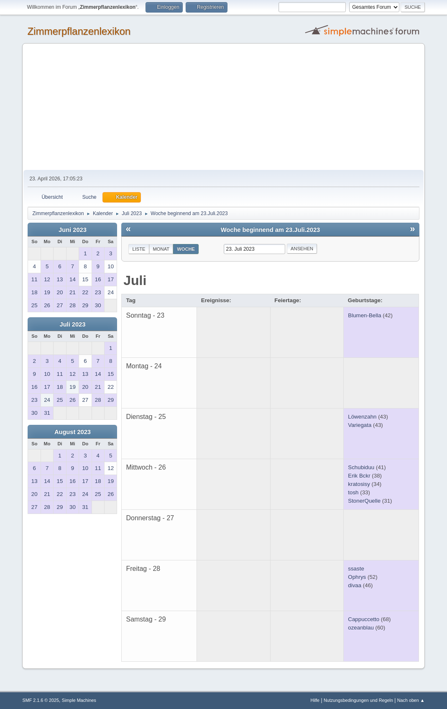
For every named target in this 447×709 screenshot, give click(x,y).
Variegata (359, 425)
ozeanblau (361, 627)
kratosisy (359, 484)
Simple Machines (79, 700)
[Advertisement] (224, 107)
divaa (354, 585)
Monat (161, 249)
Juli (134, 280)
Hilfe (315, 700)
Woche (186, 249)
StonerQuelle (364, 501)
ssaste (356, 568)
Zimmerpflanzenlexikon (78, 31)
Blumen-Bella (364, 315)
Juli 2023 (72, 324)
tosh (353, 492)
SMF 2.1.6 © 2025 (40, 700)
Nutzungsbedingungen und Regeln (358, 700)
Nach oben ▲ (411, 700)
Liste (138, 249)
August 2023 (72, 432)
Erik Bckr (359, 476)
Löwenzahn (362, 417)
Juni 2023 (73, 229)
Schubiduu (361, 467)
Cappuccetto (363, 619)
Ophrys (357, 577)
